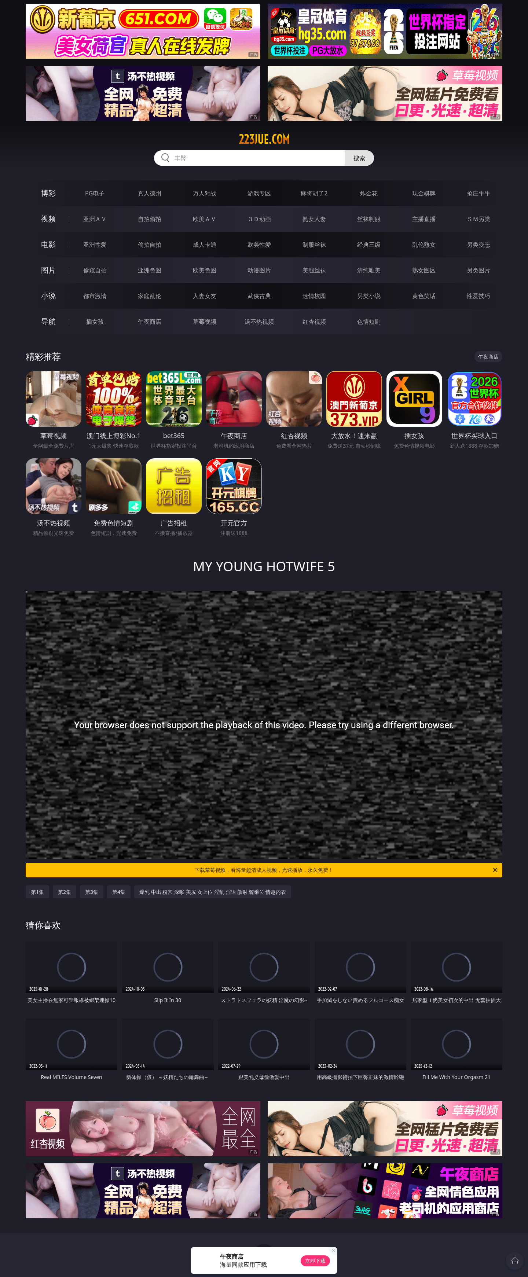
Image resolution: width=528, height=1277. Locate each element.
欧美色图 (204, 270)
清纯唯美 (369, 270)
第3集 (91, 891)
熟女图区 (424, 270)
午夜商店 (149, 322)
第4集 (118, 891)
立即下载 (315, 1260)
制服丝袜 (314, 245)
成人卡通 (204, 245)
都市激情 (95, 296)
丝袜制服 (369, 219)
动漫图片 (259, 270)
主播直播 (424, 219)
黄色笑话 (424, 296)
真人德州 (149, 193)
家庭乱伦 (149, 296)
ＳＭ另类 (478, 219)
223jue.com (264, 139)
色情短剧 (369, 322)
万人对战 (204, 193)
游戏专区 (259, 193)
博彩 (48, 193)
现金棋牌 (424, 193)
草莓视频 (204, 322)
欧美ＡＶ (204, 219)
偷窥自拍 (95, 270)
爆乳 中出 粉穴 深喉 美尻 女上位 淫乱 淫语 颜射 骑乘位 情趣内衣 (212, 891)
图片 (48, 270)
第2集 (64, 891)
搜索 (359, 158)
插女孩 (95, 322)
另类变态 (478, 245)
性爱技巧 (478, 296)
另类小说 (369, 296)
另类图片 (478, 270)
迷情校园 (314, 296)
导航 (48, 321)
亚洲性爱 (95, 245)
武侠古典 (259, 296)
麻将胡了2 (314, 193)
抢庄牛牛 (478, 193)
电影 (48, 244)
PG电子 (94, 193)
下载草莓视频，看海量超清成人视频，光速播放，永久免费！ (347, 870)
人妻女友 (204, 296)
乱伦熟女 (424, 245)
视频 (48, 219)
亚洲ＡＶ (95, 219)
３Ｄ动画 (259, 219)
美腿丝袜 (314, 270)
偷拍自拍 (149, 245)
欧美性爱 (259, 245)
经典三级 (369, 245)
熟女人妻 (314, 219)
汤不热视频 (259, 322)
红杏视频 (314, 322)
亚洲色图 (149, 270)
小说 (48, 296)
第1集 (37, 891)
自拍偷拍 (149, 219)
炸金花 (369, 193)
